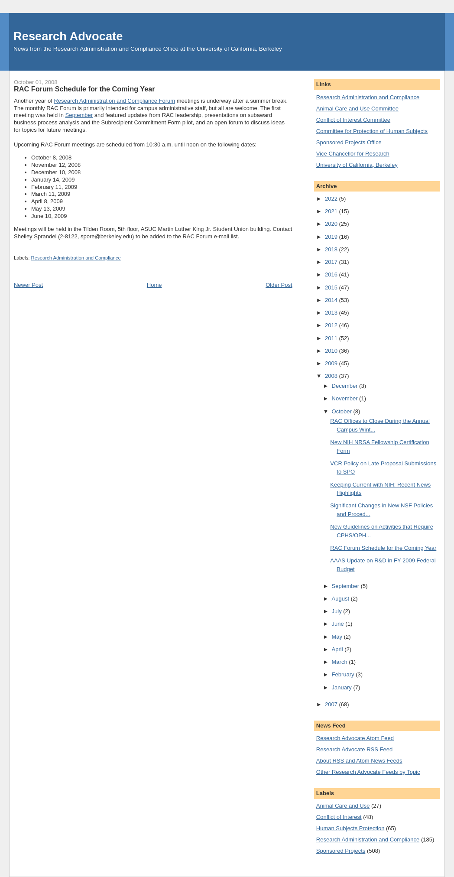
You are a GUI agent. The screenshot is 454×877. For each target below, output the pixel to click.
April (338, 649)
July (338, 611)
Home (154, 285)
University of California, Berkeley (357, 165)
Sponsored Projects (340, 851)
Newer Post (28, 285)
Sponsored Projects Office (349, 142)
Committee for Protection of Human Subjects (372, 131)
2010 (332, 351)
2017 (332, 262)
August (341, 598)
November (346, 398)
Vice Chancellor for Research (352, 153)
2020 (332, 224)
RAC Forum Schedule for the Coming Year (383, 548)
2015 (332, 287)
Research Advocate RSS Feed (354, 749)
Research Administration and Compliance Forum (114, 100)
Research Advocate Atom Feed (355, 738)
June (339, 623)
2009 (332, 363)
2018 (332, 249)
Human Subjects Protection (350, 828)
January (342, 687)
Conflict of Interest (339, 817)
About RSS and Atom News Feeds (359, 760)
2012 (332, 325)
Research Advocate (68, 36)
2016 (332, 274)
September (79, 115)
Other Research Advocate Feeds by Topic (368, 772)
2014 (332, 300)
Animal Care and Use (343, 805)
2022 (332, 198)
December (346, 386)
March (340, 662)
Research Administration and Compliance (76, 257)
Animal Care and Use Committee (357, 108)
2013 (332, 312)
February (344, 674)
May (338, 636)
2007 (332, 704)
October (342, 411)
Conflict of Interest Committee (353, 120)
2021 (332, 211)
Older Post (279, 285)
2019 (332, 237)
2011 (332, 338)
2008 (332, 376)
